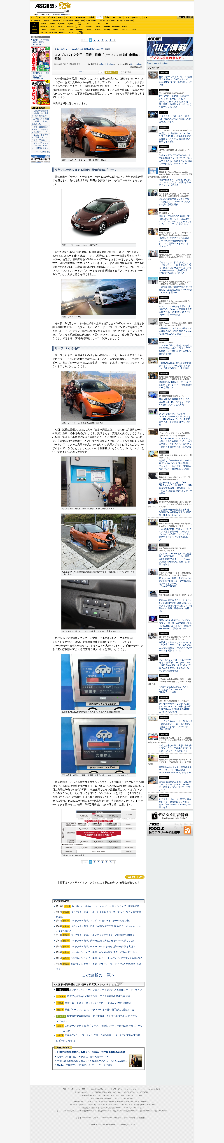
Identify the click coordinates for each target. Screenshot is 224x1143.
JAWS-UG (92, 1095)
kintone (61, 29)
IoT (44, 17)
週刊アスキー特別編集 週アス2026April (41, 42)
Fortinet (116, 29)
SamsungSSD (77, 26)
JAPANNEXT (61, 32)
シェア (81, 71)
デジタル (69, 17)
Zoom (134, 29)
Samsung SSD (79, 1101)
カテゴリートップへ (135, 877)
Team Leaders (113, 1105)
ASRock (88, 27)
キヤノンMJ (52, 32)
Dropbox (88, 29)
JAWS (43, 29)
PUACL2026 (128, 20)
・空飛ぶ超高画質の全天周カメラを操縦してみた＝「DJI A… (40, 129)
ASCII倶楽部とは (43, 151)
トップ (33, 17)
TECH (60, 17)
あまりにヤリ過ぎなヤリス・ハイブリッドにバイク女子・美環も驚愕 (105, 906)
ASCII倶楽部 (185, 17)
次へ (111, 40)
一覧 (100, 72)
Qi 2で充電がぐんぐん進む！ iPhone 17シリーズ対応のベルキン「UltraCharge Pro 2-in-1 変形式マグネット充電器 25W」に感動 (175, 419)
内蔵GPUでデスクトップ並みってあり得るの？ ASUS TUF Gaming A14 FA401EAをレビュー (175, 331)
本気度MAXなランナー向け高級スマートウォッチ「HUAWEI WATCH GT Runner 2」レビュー (175, 770)
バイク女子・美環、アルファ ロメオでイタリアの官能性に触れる (102, 935)
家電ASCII (56, 20)
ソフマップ (71, 32)
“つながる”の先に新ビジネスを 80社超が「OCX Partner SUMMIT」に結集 (175, 689)
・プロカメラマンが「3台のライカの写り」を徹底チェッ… (40, 145)
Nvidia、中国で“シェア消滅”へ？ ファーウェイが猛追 (84, 1065)
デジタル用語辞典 (108, 1108)
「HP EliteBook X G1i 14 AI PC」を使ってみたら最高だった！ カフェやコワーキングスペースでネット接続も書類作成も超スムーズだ (175, 442)
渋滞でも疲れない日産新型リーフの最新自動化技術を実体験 (98, 996)
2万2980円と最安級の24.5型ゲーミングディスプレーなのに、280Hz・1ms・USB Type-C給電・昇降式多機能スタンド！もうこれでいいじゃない (175, 101)
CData (97, 29)
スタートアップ (136, 18)
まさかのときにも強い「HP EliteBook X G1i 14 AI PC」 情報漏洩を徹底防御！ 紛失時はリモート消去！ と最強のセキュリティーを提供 (175, 488)
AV (114, 17)
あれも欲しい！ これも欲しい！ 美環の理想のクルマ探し (81, 49)
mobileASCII (120, 1108)
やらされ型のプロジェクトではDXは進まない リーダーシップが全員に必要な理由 (174, 202)
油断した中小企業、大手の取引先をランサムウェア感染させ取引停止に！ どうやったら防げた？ (175, 748)
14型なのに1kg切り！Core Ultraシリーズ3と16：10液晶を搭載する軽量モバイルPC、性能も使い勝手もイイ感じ (175, 137)
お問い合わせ (129, 1118)
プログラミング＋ (126, 1105)
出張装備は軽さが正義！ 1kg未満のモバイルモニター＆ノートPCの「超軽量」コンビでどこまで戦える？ (175, 786)
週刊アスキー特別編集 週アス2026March (41, 75)
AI (40, 17)
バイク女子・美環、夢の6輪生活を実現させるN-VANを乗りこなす (103, 940)
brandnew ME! (80, 32)
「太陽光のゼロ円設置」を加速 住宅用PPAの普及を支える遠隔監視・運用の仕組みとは (175, 512)
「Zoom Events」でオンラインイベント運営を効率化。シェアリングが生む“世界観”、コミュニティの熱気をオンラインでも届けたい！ (175, 534)
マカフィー (43, 32)
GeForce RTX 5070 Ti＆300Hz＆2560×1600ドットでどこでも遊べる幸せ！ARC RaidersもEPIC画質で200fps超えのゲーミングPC (175, 159)
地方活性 (120, 20)
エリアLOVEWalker (76, 1111)
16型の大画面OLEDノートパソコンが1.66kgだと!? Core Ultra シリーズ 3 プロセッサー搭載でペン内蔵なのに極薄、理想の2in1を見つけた (175, 605)
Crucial (97, 27)
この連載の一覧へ (98, 975)
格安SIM (46, 20)
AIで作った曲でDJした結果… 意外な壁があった (83, 1056)
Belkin (124, 27)
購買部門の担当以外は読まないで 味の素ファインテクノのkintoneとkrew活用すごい (176, 385)
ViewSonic (116, 27)
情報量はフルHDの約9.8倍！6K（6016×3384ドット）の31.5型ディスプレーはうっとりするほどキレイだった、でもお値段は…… (175, 220)
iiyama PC (107, 1092)
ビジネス (51, 17)
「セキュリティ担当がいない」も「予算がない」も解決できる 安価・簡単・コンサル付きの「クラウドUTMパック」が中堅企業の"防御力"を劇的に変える (175, 267)
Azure (70, 29)
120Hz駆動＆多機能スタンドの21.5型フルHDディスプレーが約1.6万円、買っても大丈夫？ (174, 402)
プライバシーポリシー (102, 1118)
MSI (88, 24)
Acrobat (53, 29)
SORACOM (103, 1101)
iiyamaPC (61, 24)
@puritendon (135, 64)
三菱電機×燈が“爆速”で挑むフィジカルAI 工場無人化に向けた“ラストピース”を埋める (175, 290)
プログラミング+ (104, 20)
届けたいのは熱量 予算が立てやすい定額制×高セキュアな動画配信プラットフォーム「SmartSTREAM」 (175, 582)
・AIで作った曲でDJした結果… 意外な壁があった (40, 121)
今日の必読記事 (84, 1108)
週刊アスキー (79, 20)
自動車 (91, 17)
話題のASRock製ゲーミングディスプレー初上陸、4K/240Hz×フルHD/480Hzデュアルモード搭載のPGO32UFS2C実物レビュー (175, 624)
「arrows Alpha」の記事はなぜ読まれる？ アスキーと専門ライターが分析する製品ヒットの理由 (175, 366)
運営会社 (117, 1118)
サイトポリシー (84, 1118)
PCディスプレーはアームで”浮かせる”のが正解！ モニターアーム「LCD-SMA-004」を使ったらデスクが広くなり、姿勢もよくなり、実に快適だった (175, 665)
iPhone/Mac (81, 17)
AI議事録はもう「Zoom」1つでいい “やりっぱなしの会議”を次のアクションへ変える (175, 182)
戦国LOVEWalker (160, 1111)
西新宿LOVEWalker (104, 1111)
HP (107, 24)
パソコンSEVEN (79, 23)
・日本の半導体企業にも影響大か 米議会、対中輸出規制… (40, 113)
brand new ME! (127, 1098)
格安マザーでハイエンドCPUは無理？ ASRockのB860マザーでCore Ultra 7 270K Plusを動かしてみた (175, 80)
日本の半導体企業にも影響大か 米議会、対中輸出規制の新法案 (91, 1052)
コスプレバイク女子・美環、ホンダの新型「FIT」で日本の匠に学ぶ (104, 952)
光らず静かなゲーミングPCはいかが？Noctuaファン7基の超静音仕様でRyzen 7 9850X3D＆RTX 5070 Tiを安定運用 (175, 708)
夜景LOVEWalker (119, 1111)
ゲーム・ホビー (65, 5)
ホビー (99, 17)
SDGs (113, 20)
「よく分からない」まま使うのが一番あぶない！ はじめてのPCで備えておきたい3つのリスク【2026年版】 (175, 725)
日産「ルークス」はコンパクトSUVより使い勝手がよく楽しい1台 (99, 1009)
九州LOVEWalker (132, 1111)
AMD (52, 27)
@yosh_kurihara (107, 64)
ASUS (98, 24)
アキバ (120, 17)
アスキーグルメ (67, 20)
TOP (64, 1089)
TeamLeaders (91, 20)
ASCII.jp (44, 6)
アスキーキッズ (35, 20)
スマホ (126, 17)
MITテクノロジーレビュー (135, 1108)
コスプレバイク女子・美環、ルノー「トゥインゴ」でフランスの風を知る (106, 958)
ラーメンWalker (62, 1111)
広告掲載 (141, 1118)
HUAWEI (107, 27)
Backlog (107, 29)
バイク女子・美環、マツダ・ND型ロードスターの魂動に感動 (100, 920)
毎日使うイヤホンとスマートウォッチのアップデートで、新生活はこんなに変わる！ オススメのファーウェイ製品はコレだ (175, 646)
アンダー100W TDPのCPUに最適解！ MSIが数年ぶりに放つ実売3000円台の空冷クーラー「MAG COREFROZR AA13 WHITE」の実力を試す (175, 559)
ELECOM (43, 27)
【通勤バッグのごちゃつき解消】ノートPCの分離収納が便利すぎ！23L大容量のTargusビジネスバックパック (175, 242)
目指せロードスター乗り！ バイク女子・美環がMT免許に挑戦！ (98, 1003)
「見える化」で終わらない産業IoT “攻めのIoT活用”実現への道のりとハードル (175, 119)
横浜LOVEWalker (90, 1111)
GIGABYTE (70, 27)
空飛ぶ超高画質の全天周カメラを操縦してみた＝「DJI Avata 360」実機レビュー (99, 1061)
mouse (52, 24)
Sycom (70, 24)
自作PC (108, 17)
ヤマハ (124, 29)
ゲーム (146, 18)
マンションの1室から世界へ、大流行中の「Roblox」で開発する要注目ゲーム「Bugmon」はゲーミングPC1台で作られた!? (175, 310)
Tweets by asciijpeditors (157, 63)
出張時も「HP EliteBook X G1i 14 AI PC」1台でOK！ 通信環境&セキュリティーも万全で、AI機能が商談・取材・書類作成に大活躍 (175, 464)
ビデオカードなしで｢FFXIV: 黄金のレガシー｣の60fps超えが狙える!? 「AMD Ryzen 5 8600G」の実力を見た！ (175, 803)
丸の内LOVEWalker (146, 1111)
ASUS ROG (61, 27)
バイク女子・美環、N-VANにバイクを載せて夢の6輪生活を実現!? (103, 946)
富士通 (43, 24)
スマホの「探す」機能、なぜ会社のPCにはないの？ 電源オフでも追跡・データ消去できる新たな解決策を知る (175, 349)
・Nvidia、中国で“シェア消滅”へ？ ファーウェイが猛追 (40, 137)
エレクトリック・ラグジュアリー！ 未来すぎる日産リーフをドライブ (105, 989)
